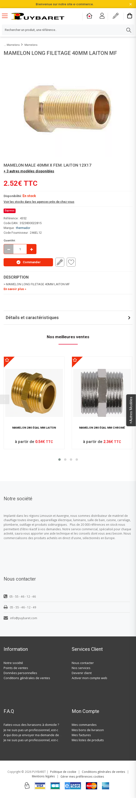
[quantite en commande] (20, 249)
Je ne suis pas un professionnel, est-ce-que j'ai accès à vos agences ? (54, 730)
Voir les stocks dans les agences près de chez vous (39, 202)
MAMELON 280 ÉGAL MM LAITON (34, 427)
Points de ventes (16, 668)
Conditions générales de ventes (27, 678)
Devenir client (82, 673)
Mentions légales (43, 776)
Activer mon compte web (89, 678)
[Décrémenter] (8, 249)
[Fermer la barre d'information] (130, 4)
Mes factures (81, 735)
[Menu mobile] (7, 15)
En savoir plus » (15, 289)
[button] (59, 459)
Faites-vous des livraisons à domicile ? (31, 724)
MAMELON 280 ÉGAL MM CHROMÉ (102, 427)
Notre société (13, 663)
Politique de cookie (63, 772)
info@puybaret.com (20, 618)
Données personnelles (20, 673)
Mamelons (13, 45)
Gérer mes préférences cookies (82, 776)
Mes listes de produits (88, 740)
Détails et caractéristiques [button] (32, 317)
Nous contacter (83, 663)
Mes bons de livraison (88, 730)
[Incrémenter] (31, 249)
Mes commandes (84, 724)
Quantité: (10, 240)
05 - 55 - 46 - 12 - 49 (20, 607)
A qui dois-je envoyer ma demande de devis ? (37, 735)
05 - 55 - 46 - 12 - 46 (20, 596)
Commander (28, 262)
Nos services (81, 668)
